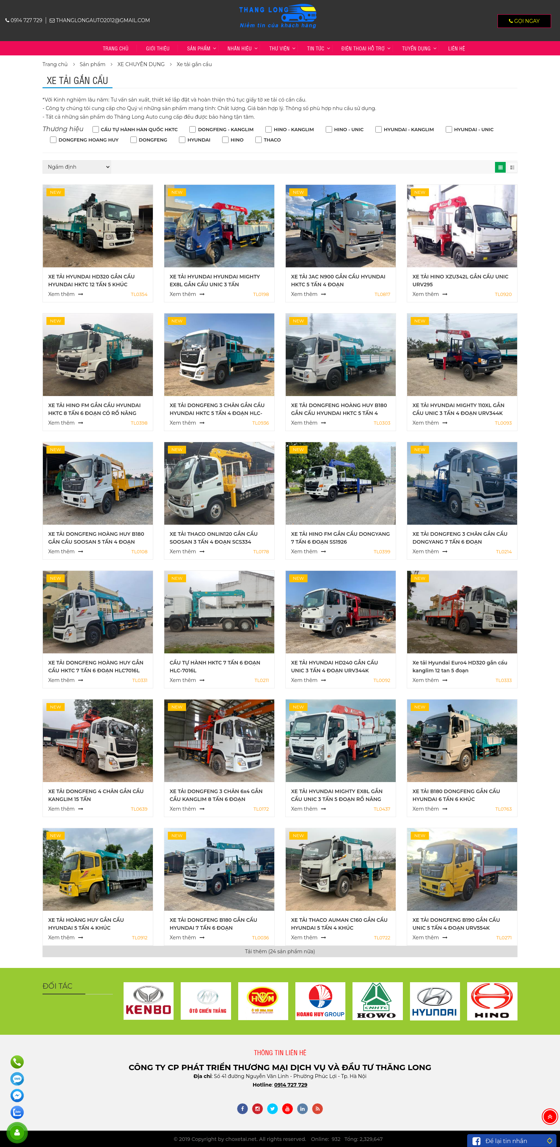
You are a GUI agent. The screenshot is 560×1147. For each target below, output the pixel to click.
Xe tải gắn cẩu (194, 64)
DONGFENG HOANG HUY (89, 140)
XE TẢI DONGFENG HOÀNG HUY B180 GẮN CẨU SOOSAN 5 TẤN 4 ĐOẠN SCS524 (96, 542)
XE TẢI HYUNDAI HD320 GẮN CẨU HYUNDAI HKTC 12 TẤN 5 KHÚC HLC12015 (91, 284)
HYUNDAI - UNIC (474, 129)
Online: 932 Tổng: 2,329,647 (347, 1139)
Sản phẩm (198, 48)
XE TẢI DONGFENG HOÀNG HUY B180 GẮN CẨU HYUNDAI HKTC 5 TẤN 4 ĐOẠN (339, 413)
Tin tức (315, 48)
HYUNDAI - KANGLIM (409, 129)
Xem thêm (61, 294)
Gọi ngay (524, 21)
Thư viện (279, 48)
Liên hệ (456, 48)
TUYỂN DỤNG (416, 48)
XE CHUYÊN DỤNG (141, 64)
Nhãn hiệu (240, 48)
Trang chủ (116, 48)
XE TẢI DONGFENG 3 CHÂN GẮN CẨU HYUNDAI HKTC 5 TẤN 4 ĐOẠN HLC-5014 (217, 413)
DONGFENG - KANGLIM (226, 129)
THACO (272, 140)
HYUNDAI (199, 140)
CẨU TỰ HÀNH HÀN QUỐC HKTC (139, 129)
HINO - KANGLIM (294, 129)
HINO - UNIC (349, 129)
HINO (237, 140)
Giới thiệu (158, 48)
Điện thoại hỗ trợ (363, 48)
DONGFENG (153, 140)
